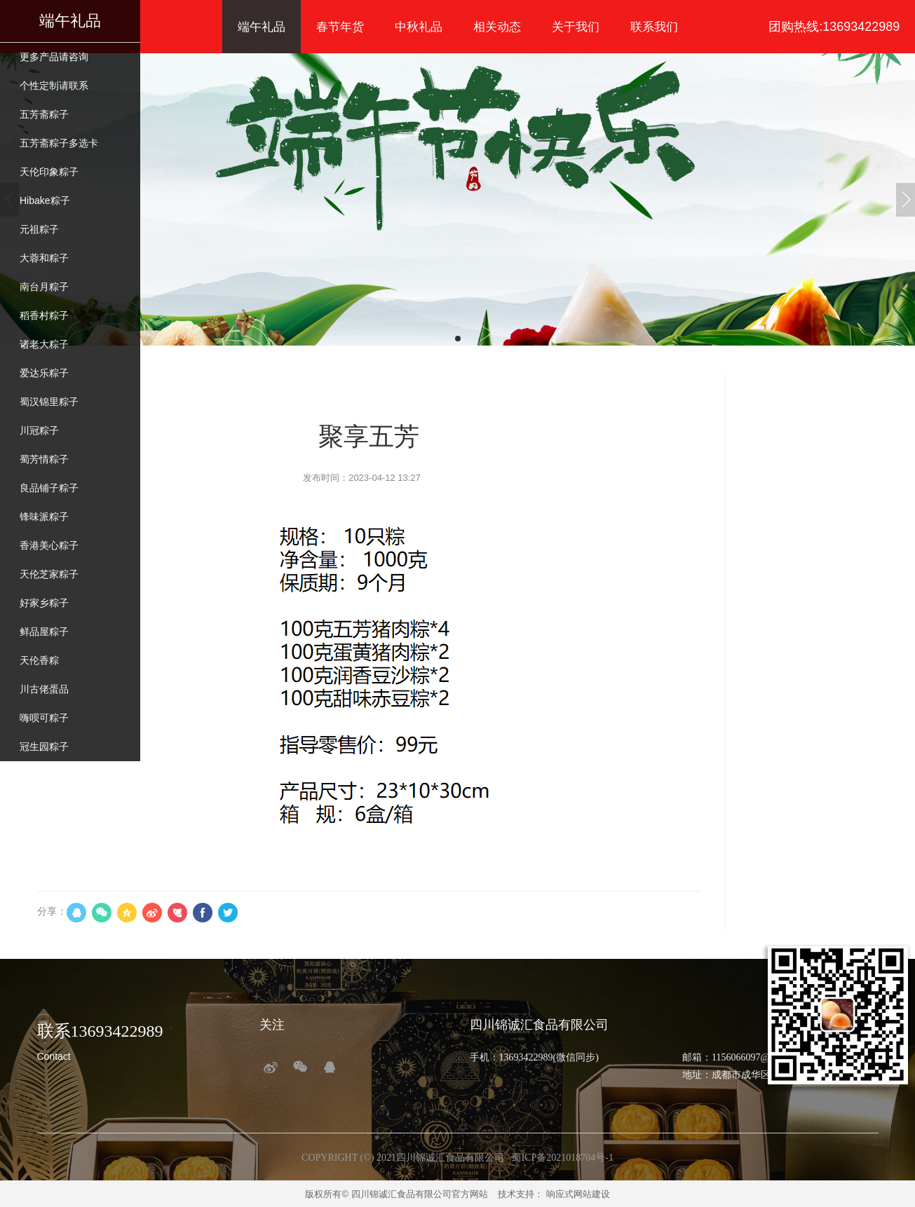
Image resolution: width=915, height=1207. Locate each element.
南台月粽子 (44, 286)
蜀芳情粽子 (44, 459)
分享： (52, 911)
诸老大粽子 (44, 344)
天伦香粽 (39, 660)
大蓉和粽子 (44, 258)
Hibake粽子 (45, 200)
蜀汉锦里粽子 (49, 401)
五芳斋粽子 (44, 114)
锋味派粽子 (44, 516)
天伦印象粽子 (49, 171)
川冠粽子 (39, 430)
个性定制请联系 (54, 85)
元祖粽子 (39, 229)
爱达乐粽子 (44, 373)
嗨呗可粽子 (44, 717)
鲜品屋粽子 (44, 631)
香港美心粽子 (49, 545)
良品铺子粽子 (49, 487)
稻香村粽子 (44, 315)
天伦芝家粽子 (49, 574)
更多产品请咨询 (54, 56)
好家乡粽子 (44, 602)
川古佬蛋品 (44, 689)
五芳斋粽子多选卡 (59, 143)
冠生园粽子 (44, 746)
